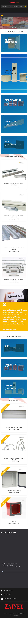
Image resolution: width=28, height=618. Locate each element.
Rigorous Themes (14, 613)
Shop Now (10, 45)
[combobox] (6, 6)
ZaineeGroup (14, 2)
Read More (6, 24)
